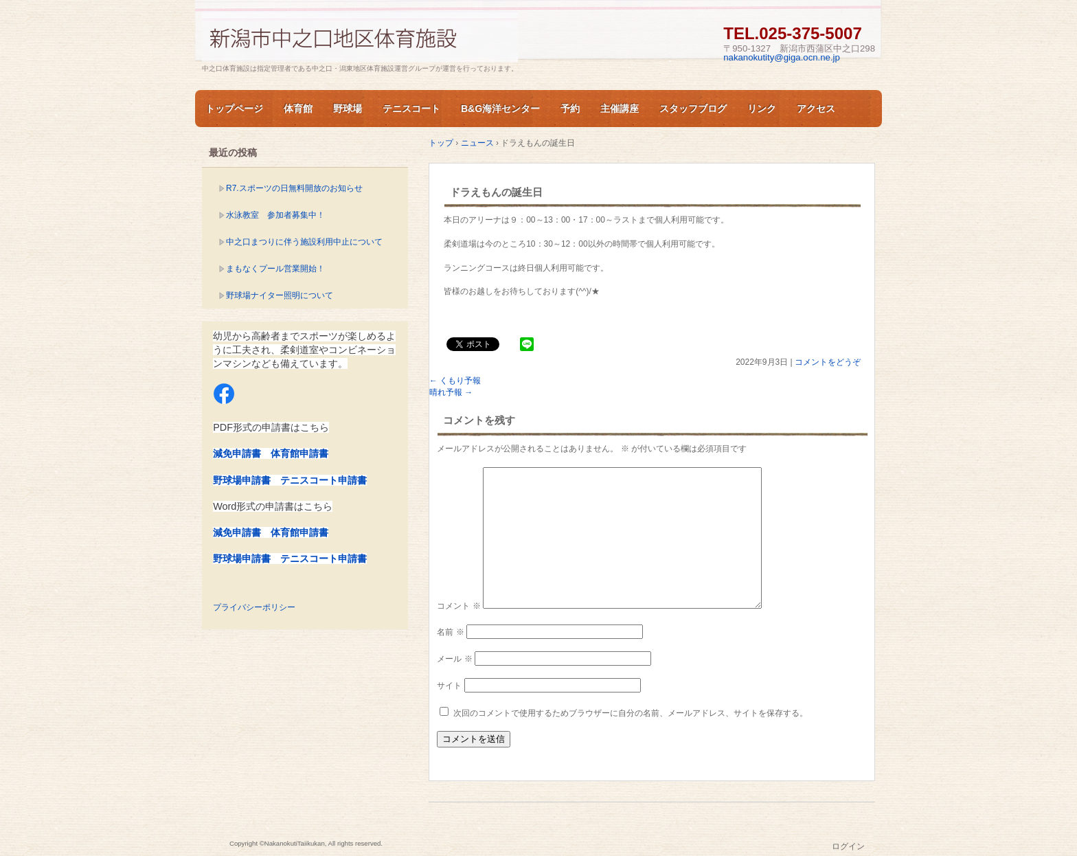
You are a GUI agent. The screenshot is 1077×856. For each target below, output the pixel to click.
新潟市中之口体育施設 (360, 37)
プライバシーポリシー (254, 607)
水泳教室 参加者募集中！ (275, 215)
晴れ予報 (451, 392)
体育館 (298, 108)
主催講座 (619, 108)
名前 (450, 632)
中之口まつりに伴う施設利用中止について (304, 242)
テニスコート (411, 108)
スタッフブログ (693, 108)
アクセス (816, 108)
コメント (458, 606)
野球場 (347, 108)
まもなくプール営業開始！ (275, 268)
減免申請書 (237, 453)
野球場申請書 (242, 480)
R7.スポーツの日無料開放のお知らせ (294, 188)
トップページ (234, 108)
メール (454, 659)
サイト (449, 685)
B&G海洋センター (500, 108)
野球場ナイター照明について (279, 295)
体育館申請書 (299, 453)
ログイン (848, 846)
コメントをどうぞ (828, 362)
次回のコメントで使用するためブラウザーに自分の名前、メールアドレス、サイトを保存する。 (630, 713)
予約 (570, 108)
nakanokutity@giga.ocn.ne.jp (781, 57)
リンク (761, 108)
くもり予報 (455, 380)
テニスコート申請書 (323, 480)
